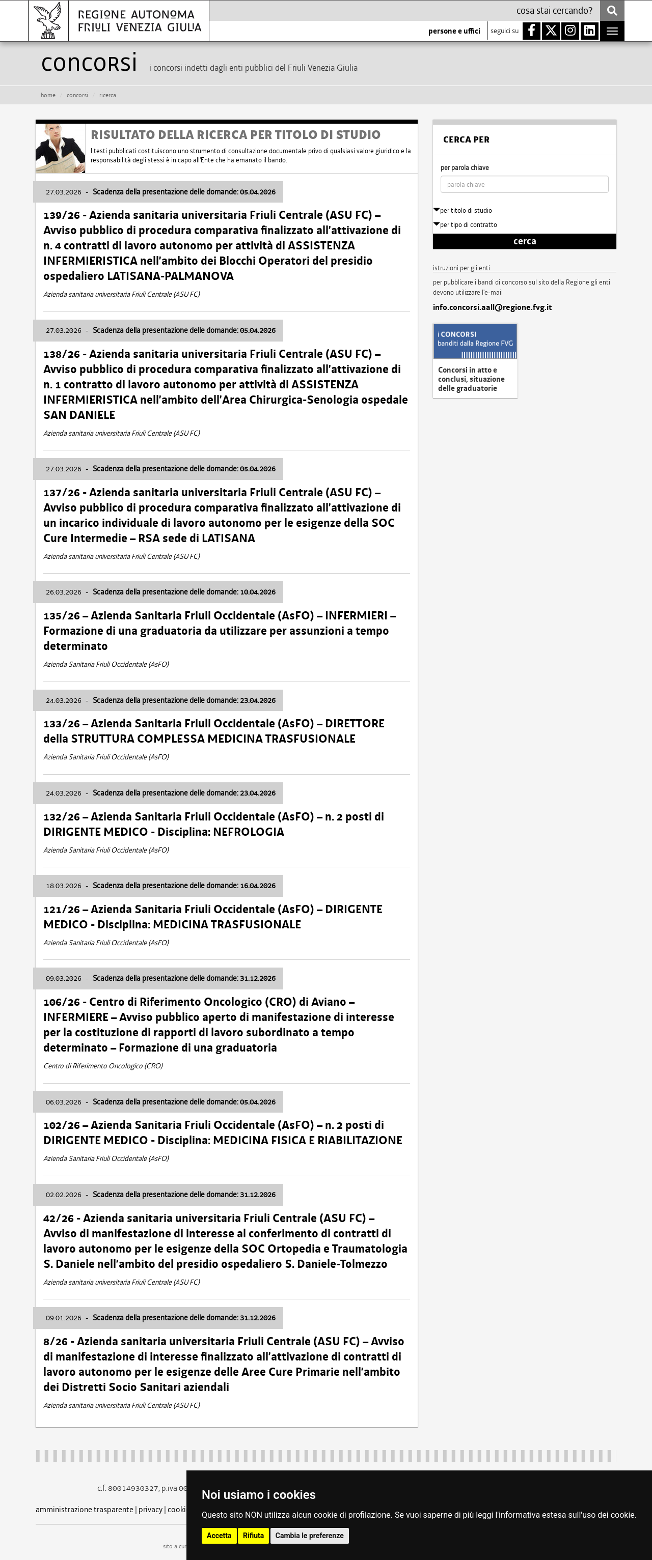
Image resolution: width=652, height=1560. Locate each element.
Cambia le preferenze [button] (310, 1535)
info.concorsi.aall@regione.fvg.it (492, 307)
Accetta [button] (219, 1535)
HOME (48, 95)
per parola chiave (465, 167)
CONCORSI (77, 95)
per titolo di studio (462, 210)
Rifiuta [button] (253, 1535)
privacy (150, 1509)
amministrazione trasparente (84, 1509)
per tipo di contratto (465, 224)
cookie (179, 1509)
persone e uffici (454, 31)
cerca (524, 241)
